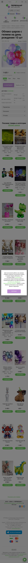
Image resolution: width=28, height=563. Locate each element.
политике (17, 277)
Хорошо (14, 291)
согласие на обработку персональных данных (11, 282)
